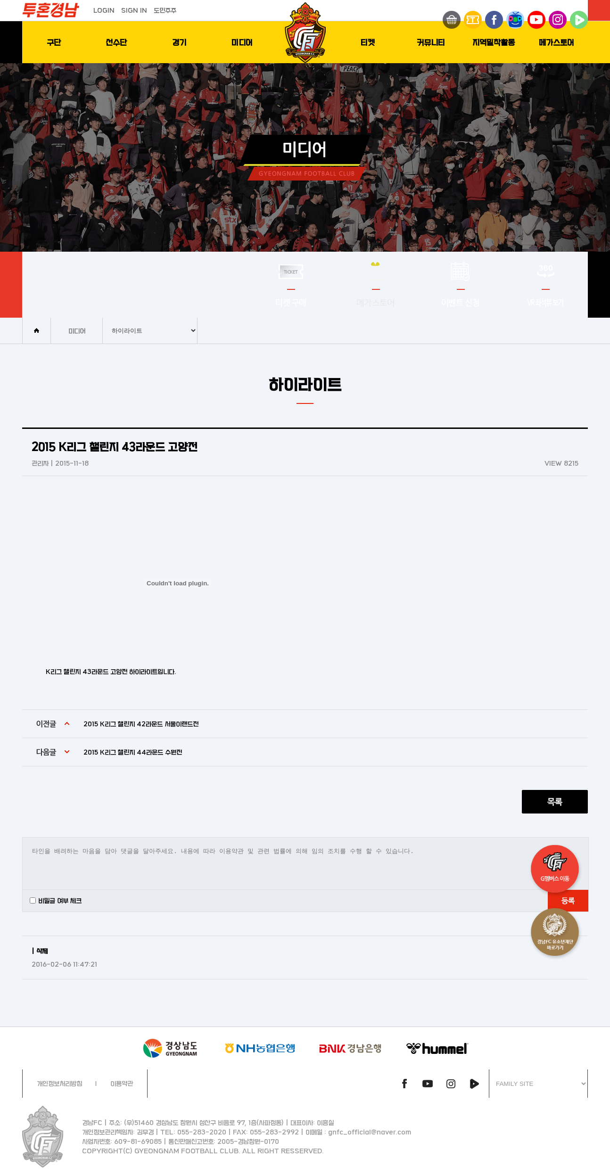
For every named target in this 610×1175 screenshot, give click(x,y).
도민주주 (165, 10)
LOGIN (104, 10)
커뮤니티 (431, 42)
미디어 (242, 42)
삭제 (42, 950)
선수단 (116, 42)
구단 (54, 42)
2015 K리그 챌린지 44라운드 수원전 (132, 752)
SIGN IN (134, 10)
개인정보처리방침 (59, 1083)
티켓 (368, 42)
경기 (179, 42)
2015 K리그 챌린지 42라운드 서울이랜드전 (140, 723)
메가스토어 (556, 42)
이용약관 (121, 1083)
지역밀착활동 (493, 42)
